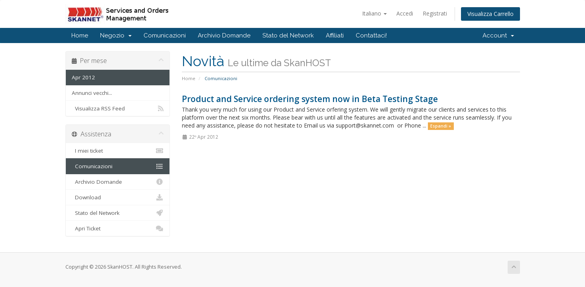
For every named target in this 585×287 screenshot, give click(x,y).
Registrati (435, 13)
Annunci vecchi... (92, 92)
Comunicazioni (165, 35)
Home (79, 35)
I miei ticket (118, 150)
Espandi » (440, 126)
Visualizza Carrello (490, 14)
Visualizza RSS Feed (118, 108)
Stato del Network (288, 35)
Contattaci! (371, 35)
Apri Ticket (118, 228)
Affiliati (335, 35)
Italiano (374, 13)
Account (498, 35)
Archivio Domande (224, 35)
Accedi (404, 13)
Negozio (116, 35)
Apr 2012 (83, 77)
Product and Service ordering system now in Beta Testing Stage (310, 98)
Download (118, 197)
